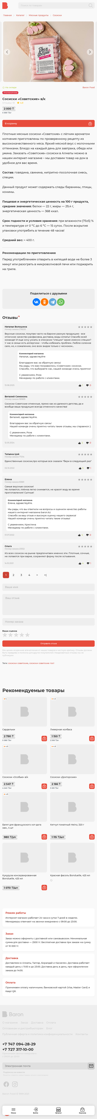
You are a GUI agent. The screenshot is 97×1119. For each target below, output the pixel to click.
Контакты (82, 1034)
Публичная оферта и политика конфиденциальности (37, 1034)
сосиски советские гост (41, 663)
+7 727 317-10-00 (17, 1049)
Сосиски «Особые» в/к (15, 777)
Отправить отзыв (48, 643)
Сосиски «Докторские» (63, 777)
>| (45, 575)
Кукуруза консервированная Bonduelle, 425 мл (19, 877)
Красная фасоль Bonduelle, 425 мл (70, 875)
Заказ (9, 933)
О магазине (10, 1022)
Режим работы (15, 912)
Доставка (11, 958)
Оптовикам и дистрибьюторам (22, 1028)
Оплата (10, 982)
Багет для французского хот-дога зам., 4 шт (21, 826)
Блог (49, 1028)
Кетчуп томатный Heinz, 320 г (67, 824)
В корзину (48, 124)
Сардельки (8, 729)
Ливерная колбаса (61, 729)
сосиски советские (18, 663)
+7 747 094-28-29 (19, 1044)
